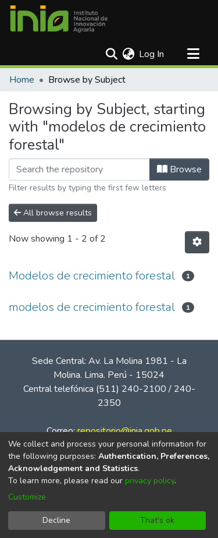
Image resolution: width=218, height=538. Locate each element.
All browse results (53, 212)
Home (21, 79)
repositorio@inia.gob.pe (124, 430)
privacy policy (149, 480)
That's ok (157, 520)
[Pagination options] (197, 242)
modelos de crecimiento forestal (92, 307)
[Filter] (79, 169)
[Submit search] (111, 54)
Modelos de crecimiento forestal (92, 276)
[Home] (59, 19)
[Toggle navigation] (193, 54)
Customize (27, 496)
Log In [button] (152, 54)
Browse (179, 169)
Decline (56, 520)
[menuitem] (128, 54)
